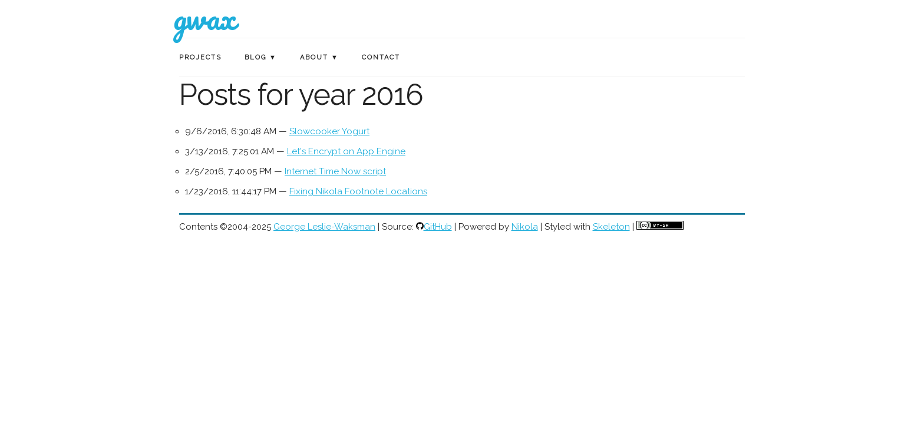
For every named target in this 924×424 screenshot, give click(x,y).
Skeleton (611, 226)
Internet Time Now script (335, 171)
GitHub (438, 226)
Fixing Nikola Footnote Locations (358, 191)
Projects (200, 57)
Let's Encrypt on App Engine (346, 151)
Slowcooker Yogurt (329, 131)
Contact (381, 57)
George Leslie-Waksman (324, 226)
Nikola (525, 226)
